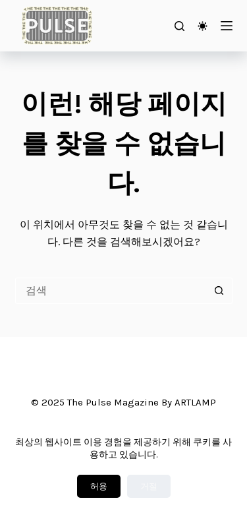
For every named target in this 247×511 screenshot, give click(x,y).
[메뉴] (227, 26)
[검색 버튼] (219, 291)
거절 (148, 486)
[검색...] (110, 291)
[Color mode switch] (202, 26)
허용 (98, 486)
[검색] (179, 26)
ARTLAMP (195, 402)
